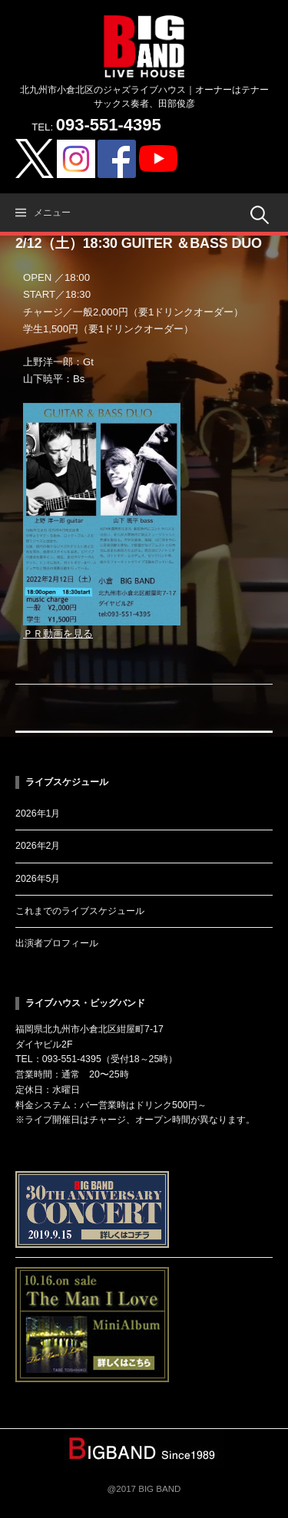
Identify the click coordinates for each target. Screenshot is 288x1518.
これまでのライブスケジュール (79, 911)
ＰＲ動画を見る (58, 633)
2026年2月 (37, 845)
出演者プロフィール (56, 943)
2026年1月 (37, 813)
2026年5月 (37, 878)
